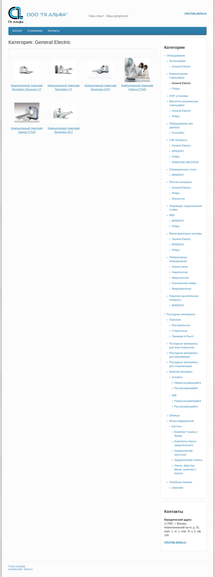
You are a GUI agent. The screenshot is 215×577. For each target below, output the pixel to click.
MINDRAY (178, 151)
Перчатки (175, 319)
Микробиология (181, 288)
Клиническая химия (184, 283)
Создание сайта (15, 569)
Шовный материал (180, 371)
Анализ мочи (180, 266)
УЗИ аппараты (178, 140)
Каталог (17, 30)
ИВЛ (172, 215)
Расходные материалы (181, 314)
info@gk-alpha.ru (196, 13)
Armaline (177, 377)
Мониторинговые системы (185, 233)
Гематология (180, 272)
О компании (35, 30)
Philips (176, 88)
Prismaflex (178, 132)
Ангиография (177, 61)
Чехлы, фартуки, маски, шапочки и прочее (185, 469)
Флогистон (178, 198)
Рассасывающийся (186, 388)
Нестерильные (181, 325)
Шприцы (174, 415)
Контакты (53, 30)
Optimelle (177, 487)
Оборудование (176, 55)
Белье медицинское (181, 421)
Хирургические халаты (188, 460)
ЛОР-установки (178, 96)
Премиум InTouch (183, 336)
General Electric (181, 66)
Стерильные (179, 330)
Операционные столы (183, 169)
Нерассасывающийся (187, 382)
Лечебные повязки (180, 482)
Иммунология (180, 277)
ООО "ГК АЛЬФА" (47, 14)
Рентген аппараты (180, 182)
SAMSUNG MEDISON (185, 162)
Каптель (177, 426)
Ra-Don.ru (28, 569)
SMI (174, 395)
